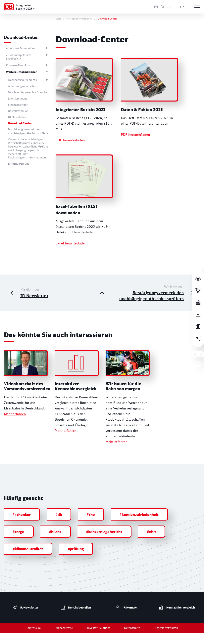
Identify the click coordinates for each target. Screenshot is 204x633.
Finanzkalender (18, 104)
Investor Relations (98, 627)
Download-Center (20, 123)
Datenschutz (132, 627)
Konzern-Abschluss (18, 65)
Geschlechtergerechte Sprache (27, 92)
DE (180, 7)
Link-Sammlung (17, 98)
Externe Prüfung (18, 163)
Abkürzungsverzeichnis (22, 86)
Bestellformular (18, 110)
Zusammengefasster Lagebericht (18, 56)
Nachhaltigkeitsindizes (22, 79)
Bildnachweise (64, 627)
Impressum (33, 627)
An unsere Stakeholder (20, 48)
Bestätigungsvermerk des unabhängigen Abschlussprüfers (28, 131)
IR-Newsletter (17, 117)
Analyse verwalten (166, 627)
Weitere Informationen (21, 71)
